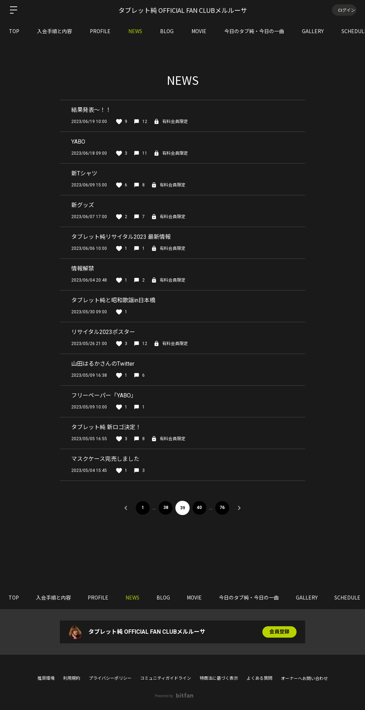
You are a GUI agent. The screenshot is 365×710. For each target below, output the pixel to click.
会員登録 (279, 632)
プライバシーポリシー (110, 678)
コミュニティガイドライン (165, 678)
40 (199, 507)
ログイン (343, 10)
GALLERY (313, 31)
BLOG (167, 31)
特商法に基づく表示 (219, 678)
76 (222, 507)
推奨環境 (46, 678)
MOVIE (198, 31)
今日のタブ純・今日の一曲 (254, 31)
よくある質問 (259, 678)
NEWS (135, 31)
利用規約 (71, 678)
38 (165, 507)
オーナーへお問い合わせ (304, 678)
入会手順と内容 (54, 31)
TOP (14, 31)
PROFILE (100, 31)
